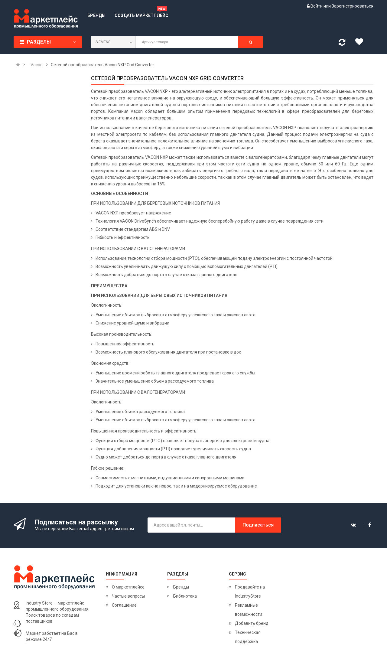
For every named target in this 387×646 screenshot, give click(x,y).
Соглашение (124, 605)
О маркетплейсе (128, 587)
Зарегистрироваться (352, 6)
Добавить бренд (251, 623)
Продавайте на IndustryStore (250, 592)
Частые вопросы (128, 596)
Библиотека (185, 596)
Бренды (181, 587)
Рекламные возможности (248, 610)
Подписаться (258, 525)
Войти (317, 6)
